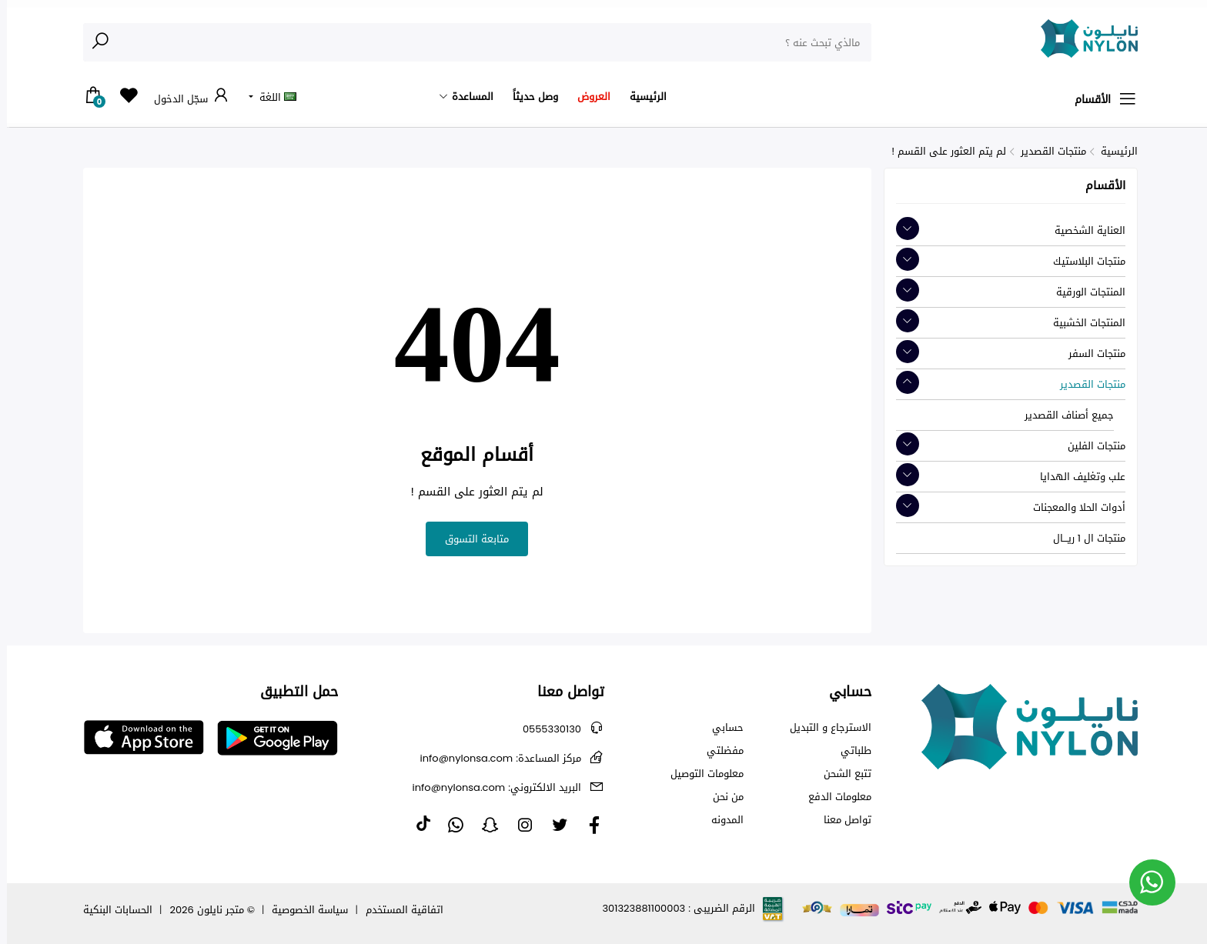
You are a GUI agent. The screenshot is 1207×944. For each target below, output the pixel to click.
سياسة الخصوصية (303, 909)
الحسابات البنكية (110, 909)
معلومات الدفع (832, 797)
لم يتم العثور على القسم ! (941, 151)
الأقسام (1099, 99)
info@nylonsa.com (493, 758)
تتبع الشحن (840, 774)
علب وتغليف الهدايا (1075, 476)
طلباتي (849, 751)
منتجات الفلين (1089, 445)
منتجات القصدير (1046, 151)
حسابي (721, 728)
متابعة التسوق (470, 539)
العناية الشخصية (1083, 230)
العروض (587, 97)
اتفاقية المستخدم (397, 909)
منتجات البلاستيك (1082, 261)
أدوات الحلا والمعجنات (1072, 507)
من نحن (721, 797)
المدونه (720, 820)
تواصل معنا (840, 820)
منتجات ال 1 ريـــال (1082, 538)
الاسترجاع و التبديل (823, 728)
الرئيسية (641, 97)
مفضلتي (718, 751)
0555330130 (545, 729)
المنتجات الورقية (1083, 292)
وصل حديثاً (528, 97)
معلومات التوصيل (700, 774)
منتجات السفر (1090, 353)
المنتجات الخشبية (1082, 322)
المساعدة (465, 97)
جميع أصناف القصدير (1062, 415)
